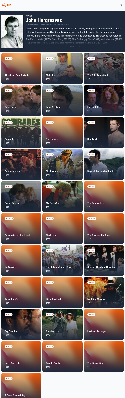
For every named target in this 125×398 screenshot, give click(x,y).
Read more (75, 46)
